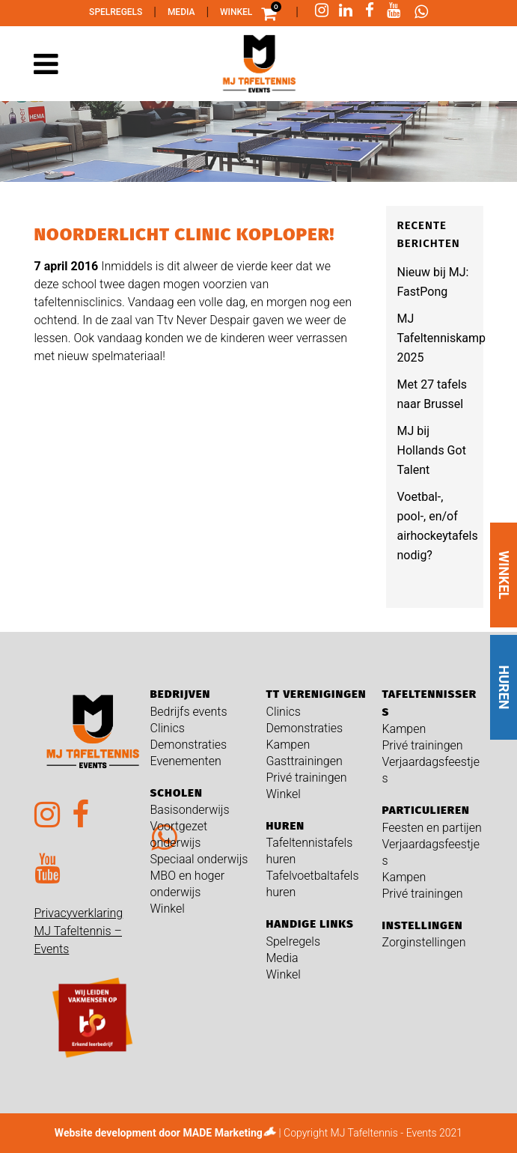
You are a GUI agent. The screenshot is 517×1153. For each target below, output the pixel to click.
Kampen (288, 744)
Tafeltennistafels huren (309, 851)
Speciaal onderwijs (199, 859)
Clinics (167, 728)
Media (181, 12)
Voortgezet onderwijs (179, 834)
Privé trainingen (306, 777)
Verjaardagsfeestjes (431, 770)
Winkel (236, 12)
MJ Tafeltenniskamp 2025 (441, 338)
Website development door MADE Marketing (159, 1133)
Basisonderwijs (190, 810)
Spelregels (115, 12)
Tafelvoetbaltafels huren (312, 883)
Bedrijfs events (188, 712)
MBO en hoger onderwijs (187, 883)
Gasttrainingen (304, 761)
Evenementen (185, 761)
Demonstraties (188, 744)
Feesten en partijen (432, 828)
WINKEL (504, 574)
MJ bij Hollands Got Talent (431, 450)
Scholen (176, 793)
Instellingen (422, 925)
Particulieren (426, 810)
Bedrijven (180, 694)
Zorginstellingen (424, 942)
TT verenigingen (316, 694)
